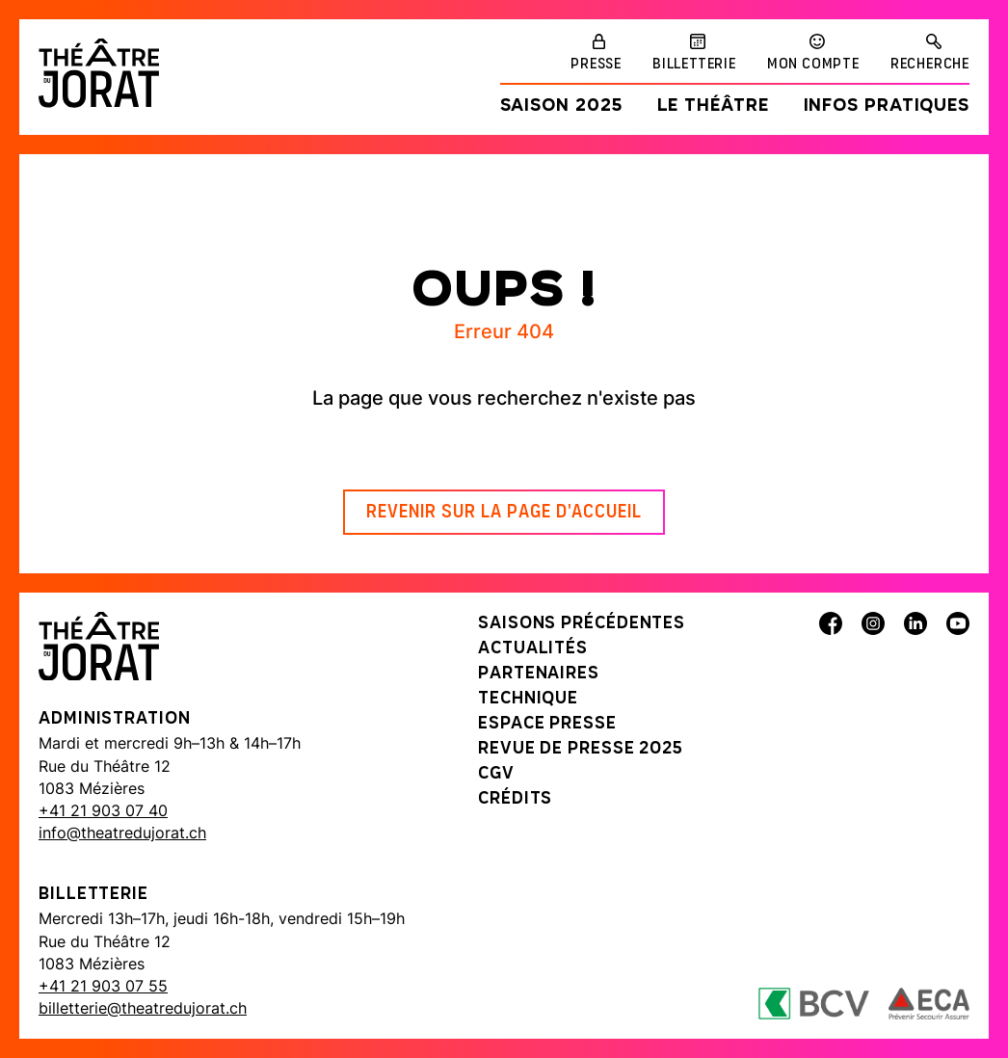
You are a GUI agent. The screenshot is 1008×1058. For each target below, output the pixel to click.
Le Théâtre (713, 106)
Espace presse (547, 724)
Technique (528, 699)
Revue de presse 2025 (580, 749)
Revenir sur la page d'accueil (504, 512)
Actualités (533, 649)
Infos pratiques (887, 106)
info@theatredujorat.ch (122, 832)
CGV (496, 774)
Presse (596, 64)
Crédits (515, 799)
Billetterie (694, 64)
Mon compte (813, 64)
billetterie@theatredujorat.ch (143, 1008)
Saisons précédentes (581, 624)
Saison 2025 (561, 106)
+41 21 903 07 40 (103, 810)
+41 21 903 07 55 (103, 985)
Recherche (929, 64)
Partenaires (538, 674)
